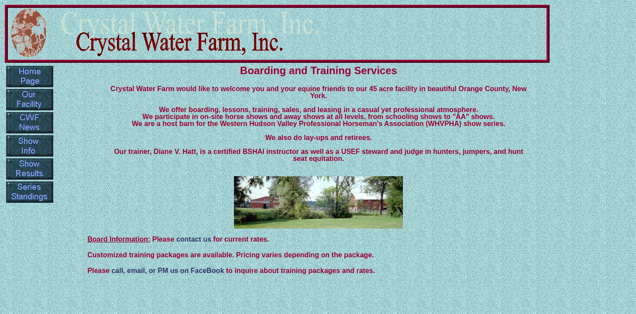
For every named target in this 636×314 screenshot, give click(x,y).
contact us (193, 239)
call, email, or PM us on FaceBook (167, 270)
